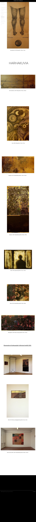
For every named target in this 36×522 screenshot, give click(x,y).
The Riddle (2, 23)
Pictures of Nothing (4, 12)
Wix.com (12, 491)
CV (1, 24)
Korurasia (2, 13)
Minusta (2, 10)
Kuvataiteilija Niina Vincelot (5, 7)
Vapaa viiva (2, 18)
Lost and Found (3, 21)
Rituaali (2, 15)
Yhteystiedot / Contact (4, 9)
